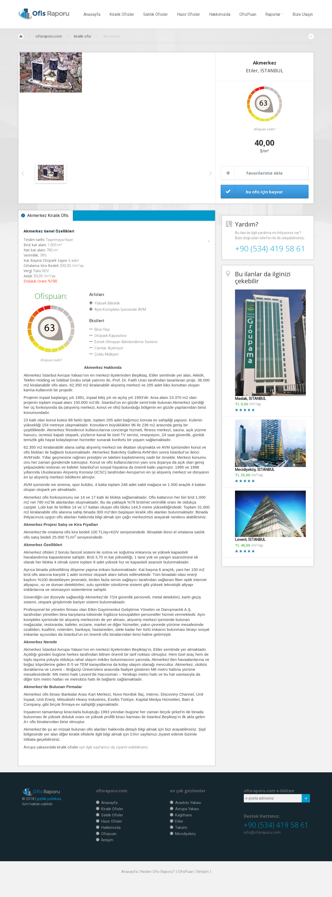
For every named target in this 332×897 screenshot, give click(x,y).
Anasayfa (92, 14)
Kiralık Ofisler (121, 14)
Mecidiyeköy (185, 833)
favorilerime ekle (264, 173)
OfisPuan (247, 14)
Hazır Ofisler (188, 14)
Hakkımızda (219, 14)
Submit (303, 799)
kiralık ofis (82, 36)
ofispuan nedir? (264, 129)
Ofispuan (108, 833)
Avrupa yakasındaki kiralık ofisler (51, 747)
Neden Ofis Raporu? (158, 871)
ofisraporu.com (49, 36)
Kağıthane (183, 815)
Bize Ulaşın (303, 14)
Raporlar (274, 14)
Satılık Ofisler (155, 14)
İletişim (107, 840)
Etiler (134, 734)
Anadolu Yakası (188, 802)
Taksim (181, 827)
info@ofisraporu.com (262, 832)
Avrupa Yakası (187, 809)
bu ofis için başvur (264, 192)
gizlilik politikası (49, 799)
